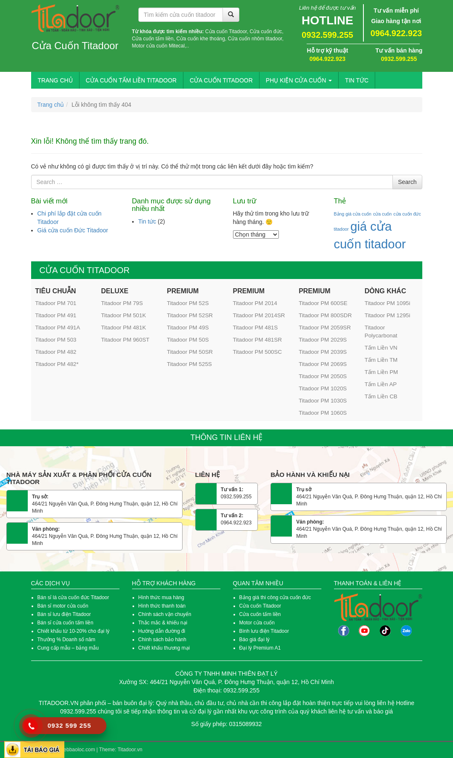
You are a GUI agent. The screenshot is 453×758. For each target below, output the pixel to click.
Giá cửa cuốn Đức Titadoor (72, 230)
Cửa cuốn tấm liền (260, 614)
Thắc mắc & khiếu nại (163, 623)
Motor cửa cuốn (257, 623)
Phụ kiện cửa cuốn (299, 80)
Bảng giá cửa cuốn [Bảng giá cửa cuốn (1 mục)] (353, 213)
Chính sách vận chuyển (164, 614)
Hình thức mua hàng (161, 597)
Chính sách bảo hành (162, 639)
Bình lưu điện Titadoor (264, 631)
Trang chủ (55, 80)
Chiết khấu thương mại (164, 648)
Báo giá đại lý (254, 639)
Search (407, 182)
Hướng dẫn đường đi (161, 631)
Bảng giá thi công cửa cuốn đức (275, 597)
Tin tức (356, 80)
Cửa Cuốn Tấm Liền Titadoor (131, 80)
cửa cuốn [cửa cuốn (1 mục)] (382, 213)
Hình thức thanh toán (162, 606)
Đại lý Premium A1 (260, 648)
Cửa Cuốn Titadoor (75, 45)
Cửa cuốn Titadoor (260, 606)
